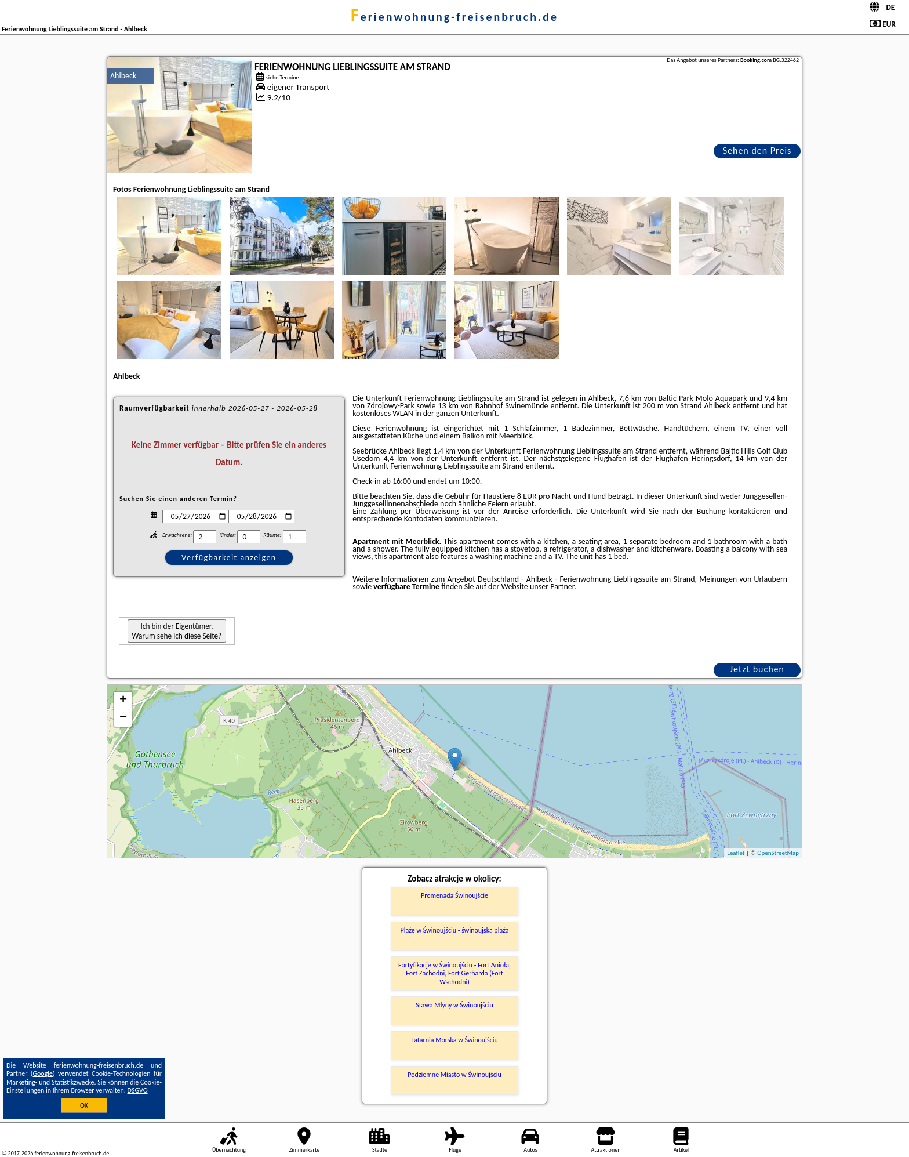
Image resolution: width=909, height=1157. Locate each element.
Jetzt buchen (757, 668)
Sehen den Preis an (757, 151)
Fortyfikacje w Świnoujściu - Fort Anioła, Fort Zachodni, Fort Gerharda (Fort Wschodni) (454, 973)
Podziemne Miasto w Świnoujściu (454, 1075)
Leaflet (735, 853)
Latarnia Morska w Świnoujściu (454, 1040)
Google (42, 1073)
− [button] (123, 718)
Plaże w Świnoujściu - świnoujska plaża (455, 930)
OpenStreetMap (778, 853)
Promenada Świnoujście (454, 895)
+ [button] (123, 700)
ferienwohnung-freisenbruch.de (454, 17)
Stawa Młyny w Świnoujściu (454, 1005)
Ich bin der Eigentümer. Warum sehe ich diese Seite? (177, 631)
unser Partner (552, 587)
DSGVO (138, 1090)
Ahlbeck (123, 76)
